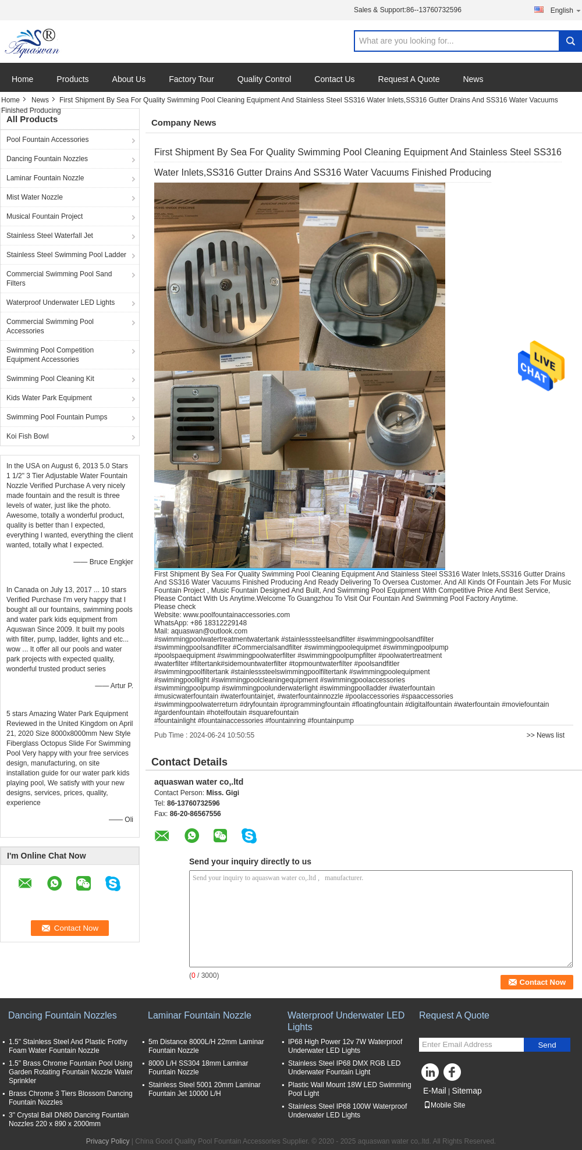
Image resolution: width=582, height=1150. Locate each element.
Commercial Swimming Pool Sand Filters (59, 278)
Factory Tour (191, 79)
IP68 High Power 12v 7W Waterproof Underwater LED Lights (345, 1046)
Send (547, 1045)
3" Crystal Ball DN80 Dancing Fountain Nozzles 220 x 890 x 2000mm (69, 1119)
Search (570, 41)
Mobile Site (444, 1105)
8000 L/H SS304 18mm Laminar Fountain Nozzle (198, 1067)
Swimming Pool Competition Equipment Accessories (50, 355)
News (473, 79)
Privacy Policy (108, 1141)
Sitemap (466, 1090)
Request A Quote (409, 79)
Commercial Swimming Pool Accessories (50, 326)
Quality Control (264, 79)
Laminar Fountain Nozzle (45, 178)
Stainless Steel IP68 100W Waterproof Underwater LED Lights (347, 1110)
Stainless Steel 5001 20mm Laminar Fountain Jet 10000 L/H (204, 1089)
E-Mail (434, 1090)
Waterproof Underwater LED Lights (60, 302)
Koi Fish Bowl (27, 436)
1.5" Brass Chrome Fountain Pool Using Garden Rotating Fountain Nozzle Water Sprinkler (71, 1072)
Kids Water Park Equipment (49, 398)
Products (72, 79)
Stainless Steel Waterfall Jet (49, 236)
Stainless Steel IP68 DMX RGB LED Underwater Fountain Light (344, 1067)
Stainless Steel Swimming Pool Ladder (66, 255)
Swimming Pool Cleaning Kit (50, 379)
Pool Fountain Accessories (47, 140)
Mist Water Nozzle (34, 197)
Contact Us (334, 79)
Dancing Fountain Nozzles (47, 159)
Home (22, 79)
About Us (129, 79)
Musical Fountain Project (44, 216)
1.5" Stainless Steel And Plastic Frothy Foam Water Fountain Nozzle (68, 1046)
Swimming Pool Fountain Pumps (56, 417)
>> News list (546, 735)
